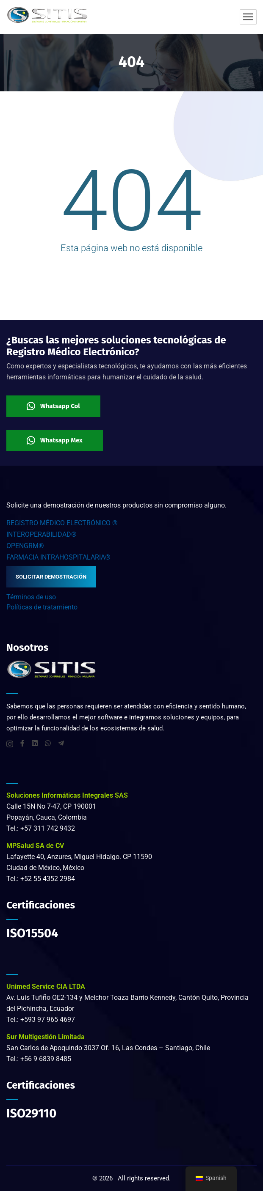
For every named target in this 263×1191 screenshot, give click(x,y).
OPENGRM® (25, 546)
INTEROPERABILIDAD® (41, 534)
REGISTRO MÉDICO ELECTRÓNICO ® (62, 523)
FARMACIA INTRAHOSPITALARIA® (58, 557)
